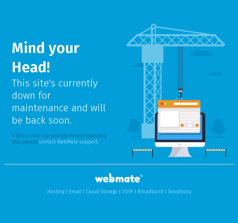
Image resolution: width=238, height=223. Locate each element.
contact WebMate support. (69, 142)
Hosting (55, 192)
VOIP (127, 192)
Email (75, 192)
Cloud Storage (101, 192)
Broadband (150, 192)
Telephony (179, 192)
